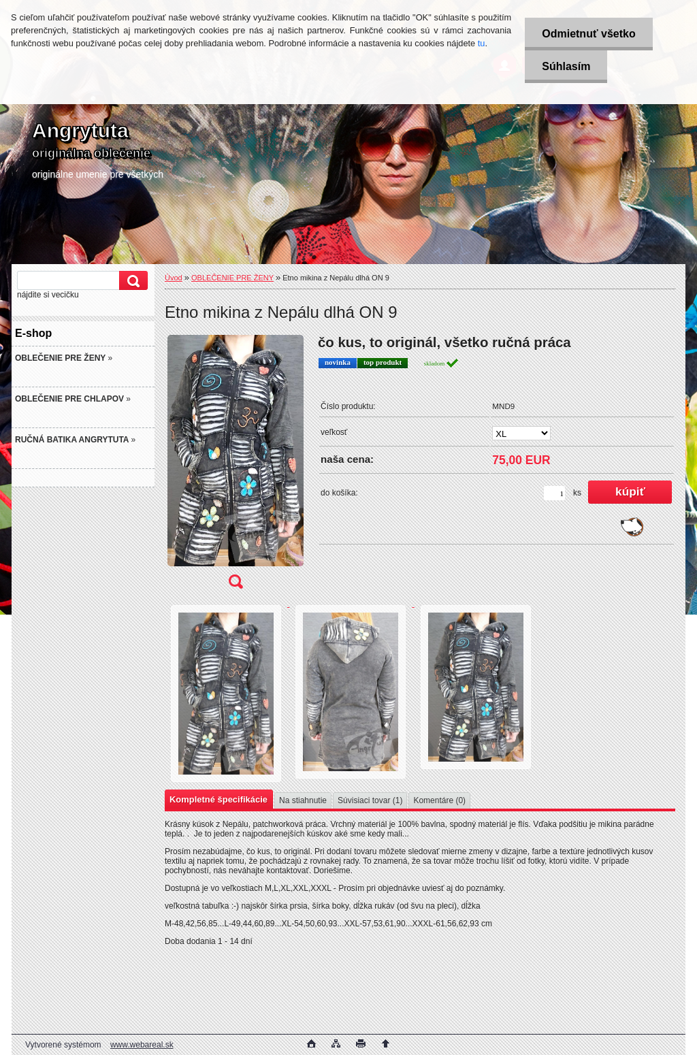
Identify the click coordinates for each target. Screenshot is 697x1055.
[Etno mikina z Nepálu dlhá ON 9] (235, 466)
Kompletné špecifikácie (218, 799)
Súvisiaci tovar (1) (370, 800)
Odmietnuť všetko (588, 33)
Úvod (173, 278)
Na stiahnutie (303, 800)
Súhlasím (566, 66)
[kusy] (554, 493)
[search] (131, 281)
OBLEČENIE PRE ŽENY (232, 278)
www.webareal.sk (142, 1045)
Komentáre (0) (439, 800)
